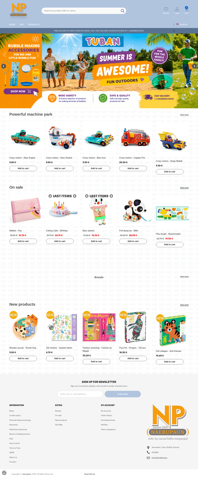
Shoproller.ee (89, 474)
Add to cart (22, 168)
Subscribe (129, 394)
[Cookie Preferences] (4, 473)
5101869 (155, 452)
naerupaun (26, 474)
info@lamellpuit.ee (159, 457)
